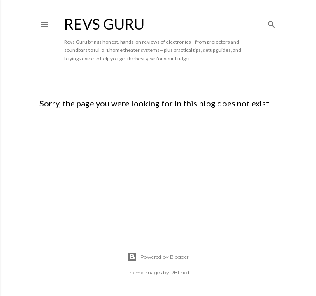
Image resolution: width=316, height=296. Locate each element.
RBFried (179, 272)
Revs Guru (104, 24)
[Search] (271, 23)
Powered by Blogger (158, 257)
